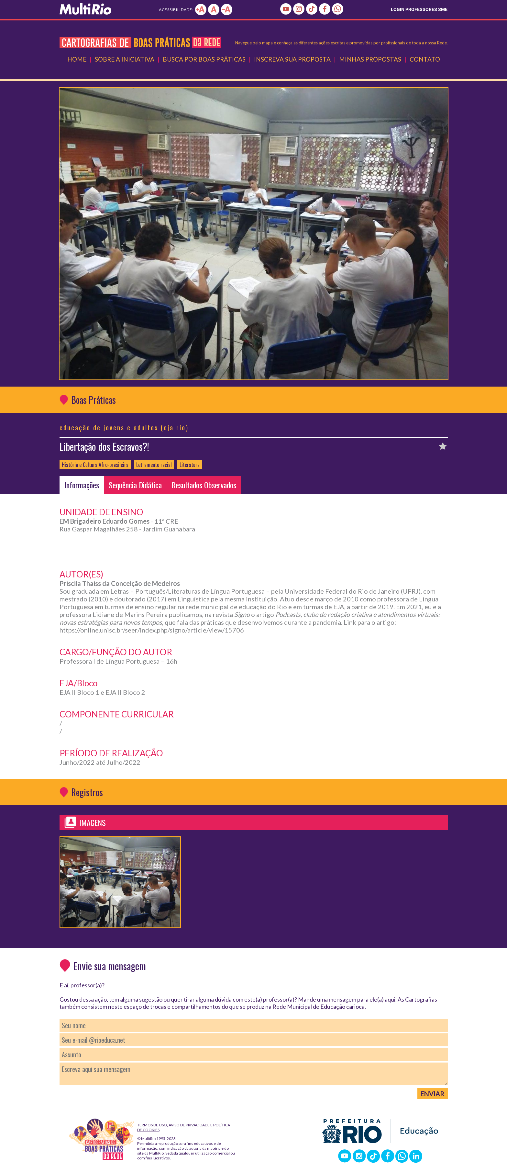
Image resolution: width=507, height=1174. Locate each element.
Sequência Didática (135, 485)
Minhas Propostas (370, 59)
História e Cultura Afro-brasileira (95, 465)
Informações (81, 485)
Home (76, 59)
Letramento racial (154, 465)
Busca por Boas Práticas (204, 59)
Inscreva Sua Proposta (292, 59)
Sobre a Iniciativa (124, 59)
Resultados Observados (203, 485)
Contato (425, 59)
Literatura (190, 465)
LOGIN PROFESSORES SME (419, 9)
